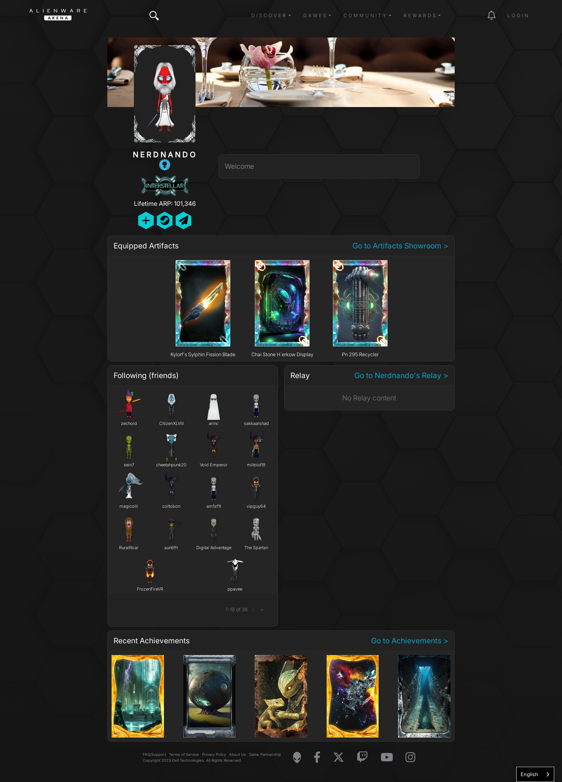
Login (518, 15)
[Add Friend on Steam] (165, 220)
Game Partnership (265, 754)
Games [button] (315, 15)
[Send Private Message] (183, 220)
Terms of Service (184, 754)
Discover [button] (269, 15)
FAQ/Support (154, 754)
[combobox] (535, 774)
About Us (237, 754)
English (529, 774)
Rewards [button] (420, 15)
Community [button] (365, 15)
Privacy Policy (214, 754)
